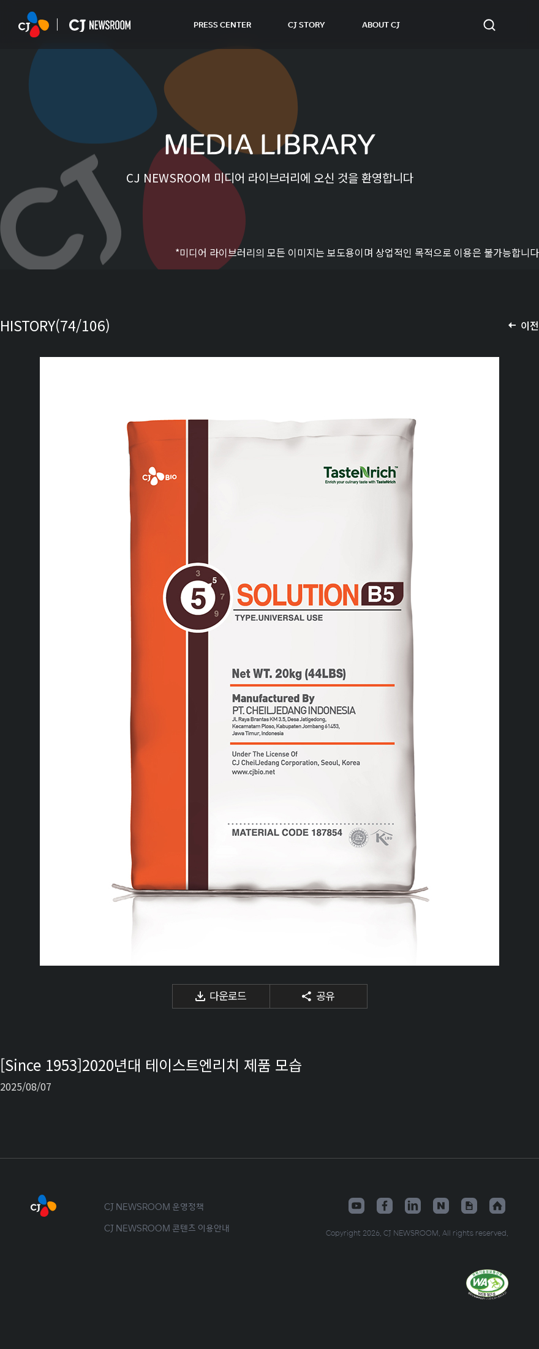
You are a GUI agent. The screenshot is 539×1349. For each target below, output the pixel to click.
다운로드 (227, 995)
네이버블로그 (441, 1206)
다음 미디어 (514, 661)
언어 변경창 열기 (514, 24)
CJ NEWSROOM (33, 24)
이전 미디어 (24, 661)
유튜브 (356, 1206)
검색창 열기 (489, 25)
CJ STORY (306, 24)
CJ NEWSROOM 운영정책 (154, 1206)
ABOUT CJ (381, 24)
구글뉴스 (469, 1206)
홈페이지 (497, 1206)
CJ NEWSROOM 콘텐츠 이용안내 (167, 1228)
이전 (530, 325)
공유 (325, 995)
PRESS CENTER (222, 24)
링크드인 (413, 1206)
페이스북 (385, 1206)
